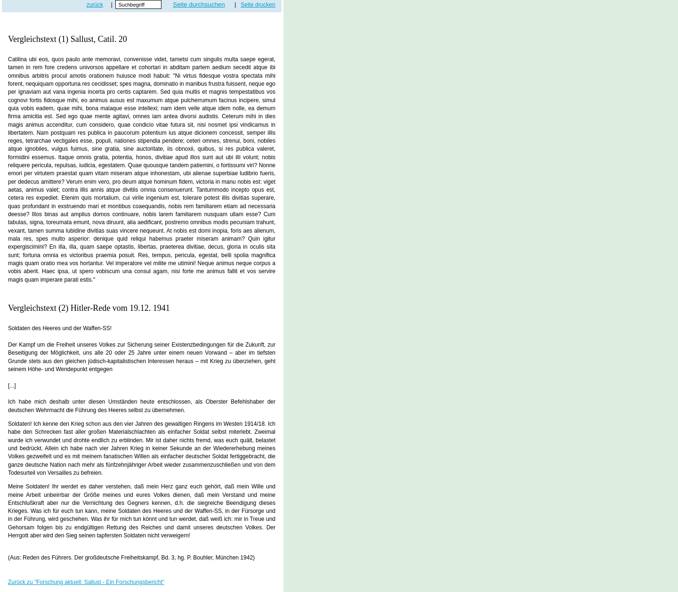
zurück (95, 4)
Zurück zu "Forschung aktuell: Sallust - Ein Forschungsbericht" (86, 582)
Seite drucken (258, 4)
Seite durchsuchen (199, 4)
